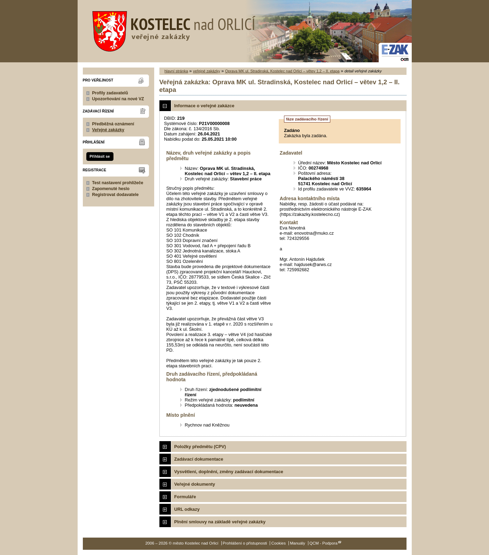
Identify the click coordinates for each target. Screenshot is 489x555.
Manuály (297, 543)
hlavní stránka (176, 71)
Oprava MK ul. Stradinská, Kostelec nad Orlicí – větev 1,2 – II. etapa (282, 71)
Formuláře (185, 496)
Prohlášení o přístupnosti (245, 543)
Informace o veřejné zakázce (204, 105)
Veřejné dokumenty (194, 484)
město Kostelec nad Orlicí (172, 29)
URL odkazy (187, 509)
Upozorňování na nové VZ (118, 98)
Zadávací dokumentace (198, 459)
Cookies (278, 543)
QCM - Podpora (323, 543)
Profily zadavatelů (110, 93)
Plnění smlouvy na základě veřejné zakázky (220, 521)
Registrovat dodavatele (115, 194)
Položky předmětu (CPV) (200, 446)
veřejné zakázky (206, 71)
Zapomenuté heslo (110, 188)
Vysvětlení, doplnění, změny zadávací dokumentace (228, 471)
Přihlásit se (99, 156)
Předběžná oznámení (113, 124)
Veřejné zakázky (108, 129)
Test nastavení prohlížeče (117, 182)
